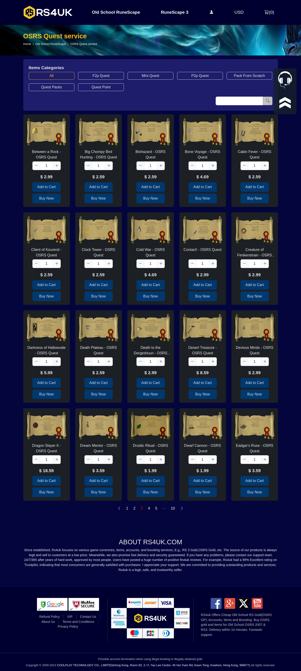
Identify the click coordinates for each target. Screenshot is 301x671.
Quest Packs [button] (51, 87)
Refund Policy (49, 616)
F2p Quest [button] (101, 76)
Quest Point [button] (101, 87)
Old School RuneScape (116, 12)
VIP (69, 616)
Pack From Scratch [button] (249, 76)
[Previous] (119, 508)
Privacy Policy (68, 626)
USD (239, 12)
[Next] (181, 508)
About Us (48, 622)
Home (27, 44)
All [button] (52, 76)
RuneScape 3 (174, 12)
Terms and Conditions (78, 622)
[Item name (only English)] (239, 101)
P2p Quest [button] (200, 76)
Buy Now (46, 198)
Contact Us (88, 616)
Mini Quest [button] (150, 76)
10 (173, 508)
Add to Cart (46, 187)
